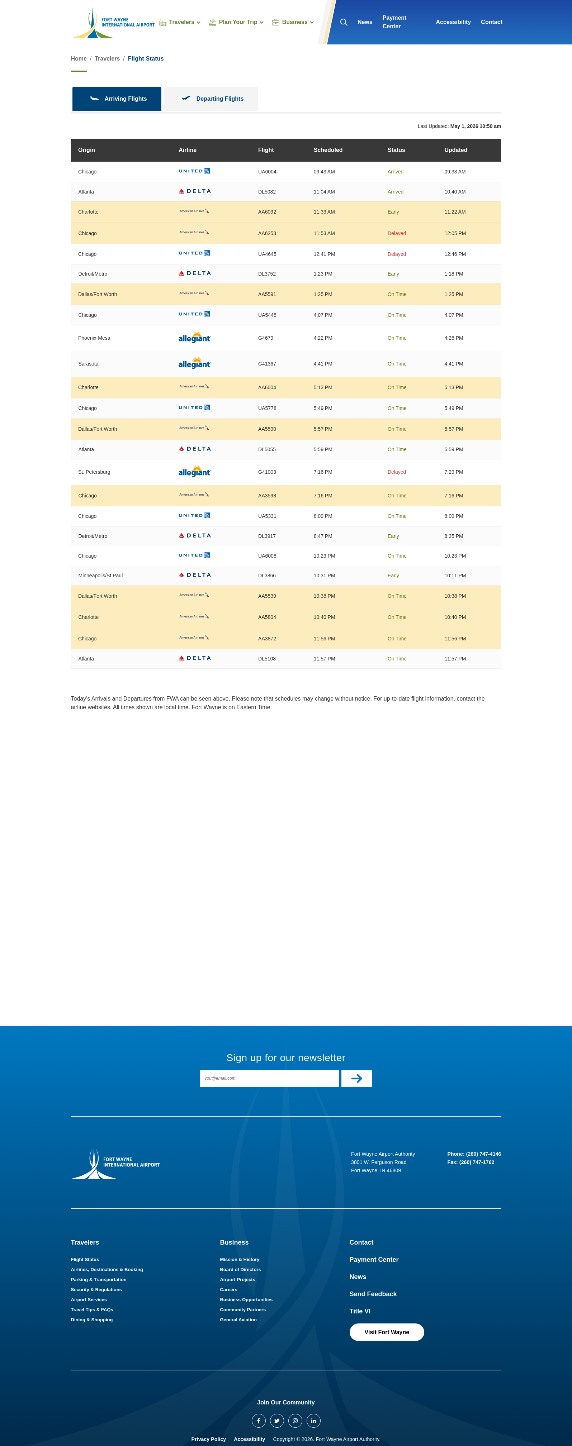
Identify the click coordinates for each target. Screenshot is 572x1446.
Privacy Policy (209, 1439)
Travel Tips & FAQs (92, 1309)
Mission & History (239, 1259)
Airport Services (89, 1299)
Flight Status (85, 1259)
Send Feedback (373, 1294)
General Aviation (238, 1319)
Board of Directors (240, 1269)
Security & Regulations (96, 1289)
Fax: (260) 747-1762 (470, 1162)
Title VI (360, 1311)
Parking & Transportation (99, 1279)
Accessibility (453, 22)
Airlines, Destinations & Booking (107, 1269)
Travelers (107, 59)
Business (234, 1242)
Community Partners (243, 1309)
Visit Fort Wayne (387, 1332)
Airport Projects (237, 1279)
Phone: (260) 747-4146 (474, 1154)
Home (79, 59)
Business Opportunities (246, 1299)
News (365, 22)
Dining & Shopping (92, 1319)
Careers (228, 1289)
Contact (491, 22)
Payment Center (395, 22)
